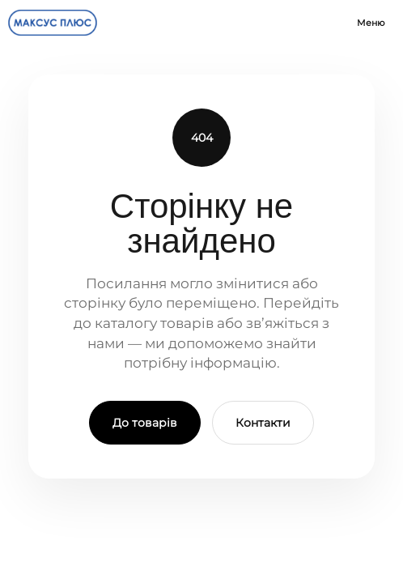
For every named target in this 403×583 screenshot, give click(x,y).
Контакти (263, 422)
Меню (371, 23)
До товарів (144, 422)
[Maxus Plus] (52, 23)
